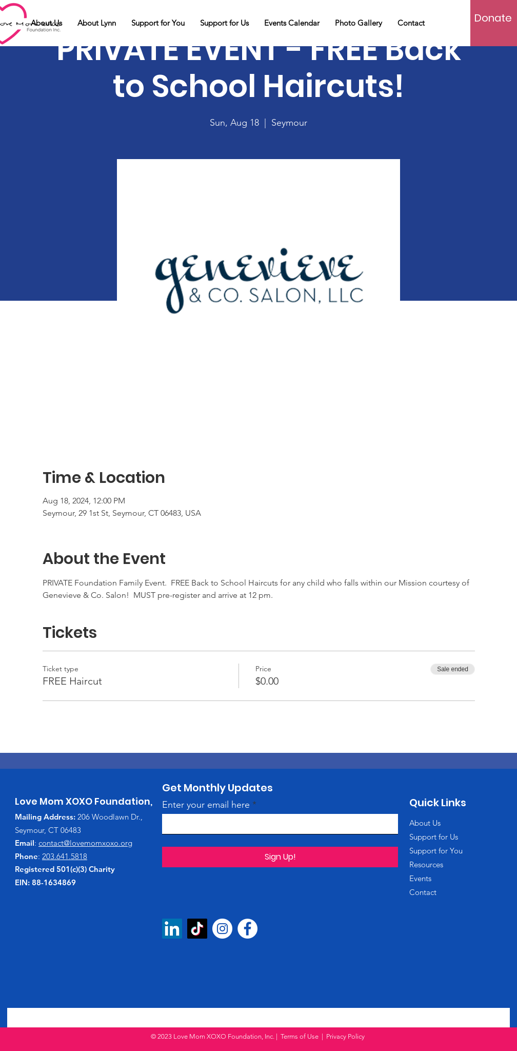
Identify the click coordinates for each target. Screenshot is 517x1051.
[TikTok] (197, 929)
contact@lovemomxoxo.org (85, 843)
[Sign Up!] (280, 857)
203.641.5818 (64, 856)
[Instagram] (222, 929)
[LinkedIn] (172, 929)
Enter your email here (206, 804)
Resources (426, 864)
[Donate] (493, 18)
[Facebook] (247, 929)
